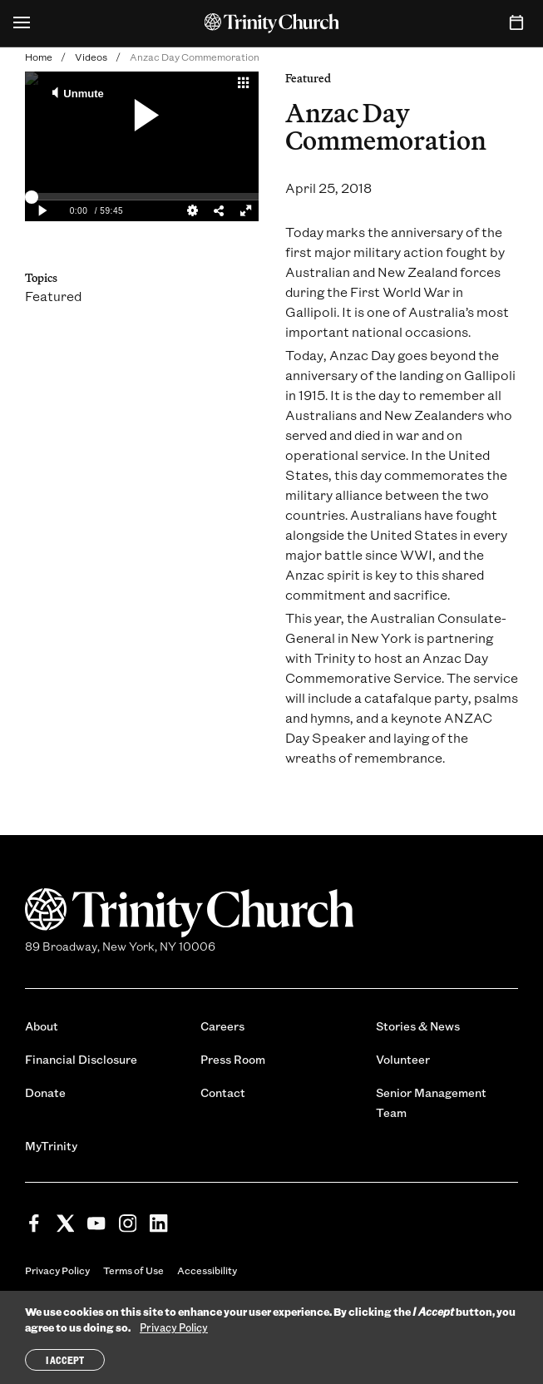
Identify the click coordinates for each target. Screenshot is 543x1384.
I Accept (65, 1360)
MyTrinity (51, 1146)
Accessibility (207, 1270)
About (41, 1026)
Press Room (232, 1059)
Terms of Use (133, 1270)
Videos (91, 56)
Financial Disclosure (81, 1059)
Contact (222, 1092)
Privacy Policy (57, 1270)
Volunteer (403, 1059)
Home (38, 56)
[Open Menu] (21, 23)
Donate (45, 1092)
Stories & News (418, 1026)
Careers (222, 1026)
